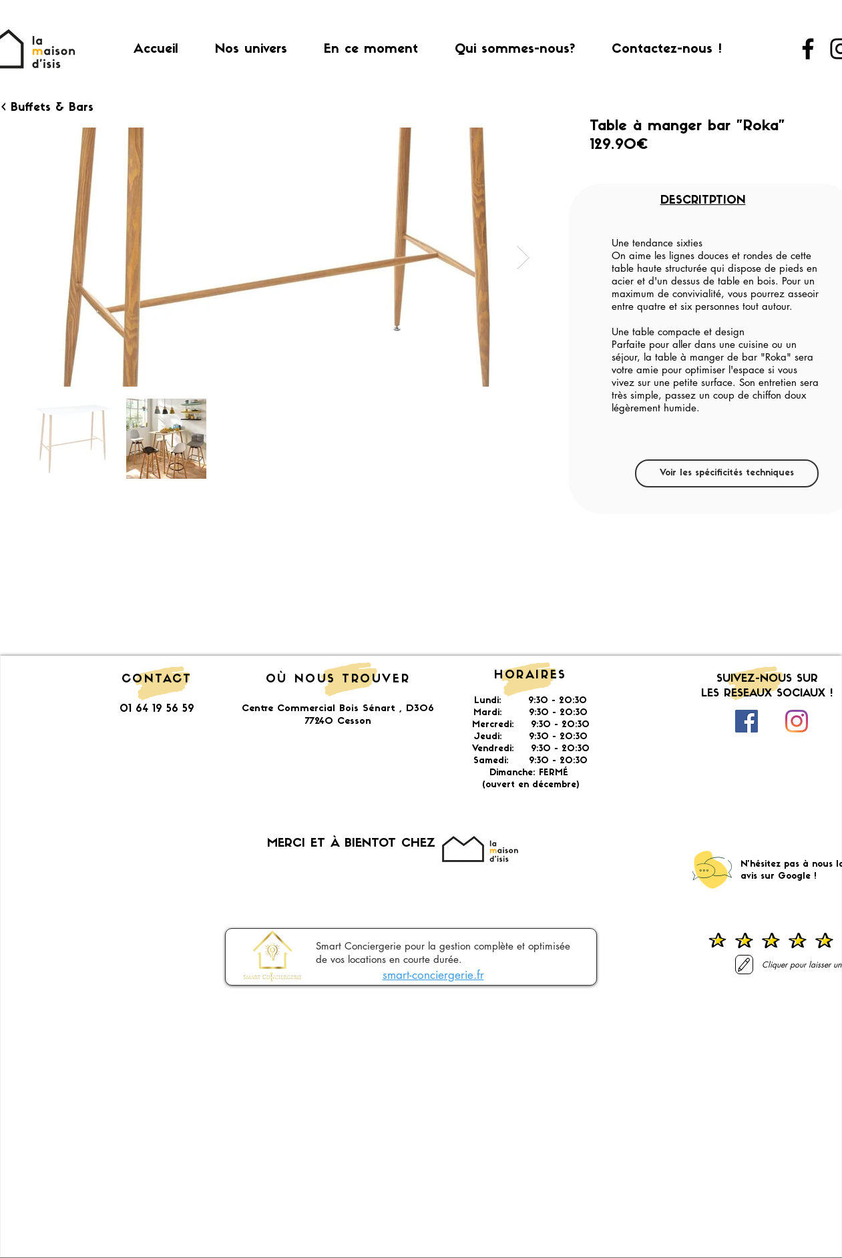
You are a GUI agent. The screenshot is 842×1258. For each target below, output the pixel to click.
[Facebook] (808, 49)
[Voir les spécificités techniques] (727, 473)
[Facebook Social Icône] (746, 721)
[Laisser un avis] (744, 964)
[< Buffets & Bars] (49, 108)
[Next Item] (523, 257)
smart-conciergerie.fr (433, 975)
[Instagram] (796, 721)
